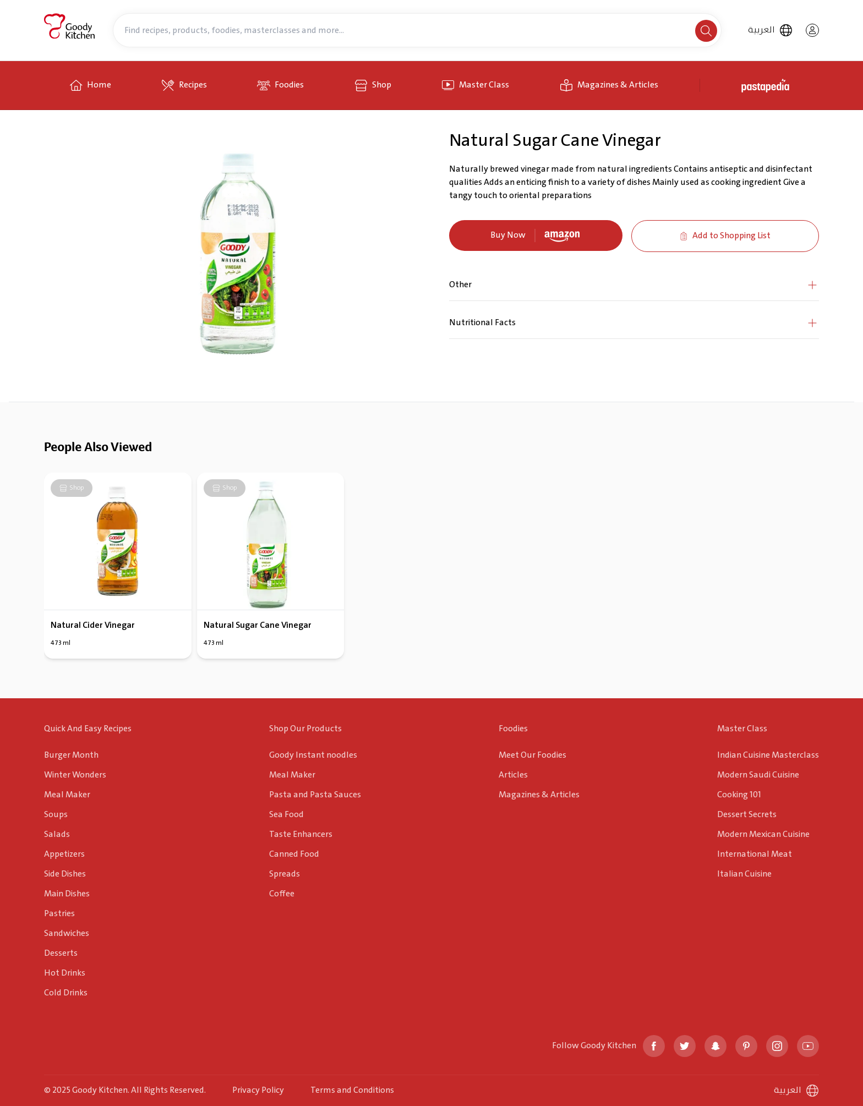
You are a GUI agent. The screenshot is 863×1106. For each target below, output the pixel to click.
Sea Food (286, 815)
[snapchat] (715, 1046)
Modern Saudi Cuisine (758, 775)
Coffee (281, 894)
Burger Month (71, 755)
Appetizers (64, 854)
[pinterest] (746, 1046)
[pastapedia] (767, 85)
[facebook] (654, 1046)
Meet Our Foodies (532, 755)
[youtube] (808, 1046)
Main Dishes (67, 894)
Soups (56, 815)
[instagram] (777, 1046)
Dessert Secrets (747, 815)
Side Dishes (65, 874)
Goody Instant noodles (313, 755)
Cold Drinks (66, 993)
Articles (513, 775)
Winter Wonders (75, 775)
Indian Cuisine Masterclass (768, 755)
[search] (706, 31)
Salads (57, 834)
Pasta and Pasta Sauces (315, 795)
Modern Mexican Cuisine (763, 834)
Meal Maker (67, 795)
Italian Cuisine (744, 874)
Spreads (284, 874)
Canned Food (294, 854)
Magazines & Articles (539, 795)
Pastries (59, 914)
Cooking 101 (739, 795)
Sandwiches (66, 933)
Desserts (61, 953)
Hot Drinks (64, 973)
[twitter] (685, 1046)
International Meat (754, 854)
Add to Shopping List (725, 236)
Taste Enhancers (300, 834)
